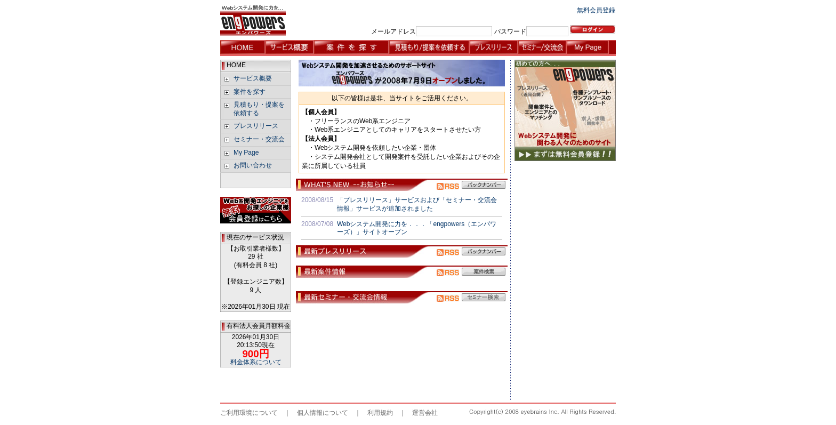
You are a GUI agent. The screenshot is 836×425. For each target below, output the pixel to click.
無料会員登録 (596, 10)
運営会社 (425, 412)
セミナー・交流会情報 (542, 48)
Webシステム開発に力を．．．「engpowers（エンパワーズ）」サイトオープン (416, 228)
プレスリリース (493, 48)
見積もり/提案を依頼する (429, 48)
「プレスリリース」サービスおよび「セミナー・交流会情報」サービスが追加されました (417, 204)
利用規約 (380, 412)
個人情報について (322, 412)
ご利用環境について (249, 412)
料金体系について (256, 362)
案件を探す (351, 48)
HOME (242, 48)
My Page (590, 48)
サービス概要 (289, 48)
